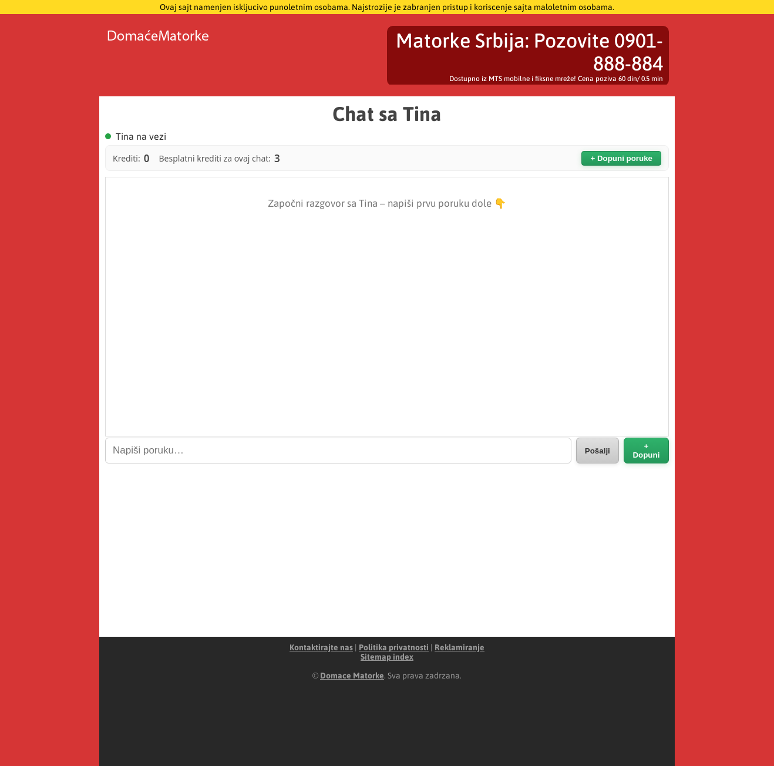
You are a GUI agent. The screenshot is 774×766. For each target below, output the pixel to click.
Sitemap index (387, 656)
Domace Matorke (352, 675)
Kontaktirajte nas (321, 647)
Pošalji (597, 450)
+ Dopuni (645, 450)
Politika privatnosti (394, 647)
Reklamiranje (459, 647)
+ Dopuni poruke (621, 158)
